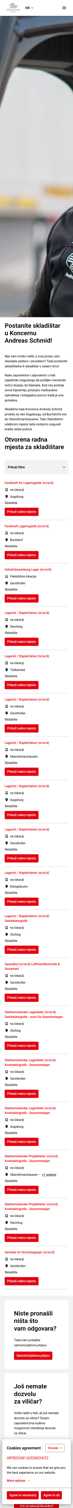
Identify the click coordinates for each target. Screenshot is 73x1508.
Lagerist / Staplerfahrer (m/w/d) (27, 613)
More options (18, 1480)
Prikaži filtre (36, 467)
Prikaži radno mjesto (21, 512)
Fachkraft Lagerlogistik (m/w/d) (27, 526)
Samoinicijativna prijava (33, 1355)
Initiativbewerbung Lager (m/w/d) (28, 569)
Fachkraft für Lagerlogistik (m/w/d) (29, 483)
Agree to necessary (22, 1495)
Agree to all (51, 1495)
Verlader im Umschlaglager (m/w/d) (30, 1252)
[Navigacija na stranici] (64, 8)
